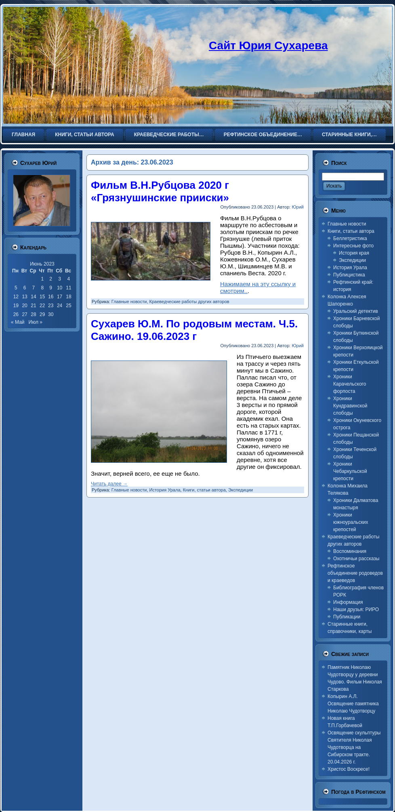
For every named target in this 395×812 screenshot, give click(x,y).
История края (354, 253)
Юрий (298, 207)
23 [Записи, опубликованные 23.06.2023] (50, 305)
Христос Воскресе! (349, 769)
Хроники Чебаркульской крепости (350, 471)
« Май (18, 322)
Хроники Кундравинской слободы (350, 406)
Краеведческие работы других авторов (189, 301)
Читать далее (109, 484)
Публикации (346, 617)
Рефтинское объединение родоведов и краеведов (355, 573)
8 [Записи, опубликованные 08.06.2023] (42, 288)
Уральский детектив (355, 311)
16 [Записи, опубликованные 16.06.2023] (50, 296)
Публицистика (349, 275)
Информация (348, 602)
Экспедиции (240, 489)
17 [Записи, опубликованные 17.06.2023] (59, 296)
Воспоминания (349, 551)
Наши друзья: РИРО (356, 609)
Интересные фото (353, 246)
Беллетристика (350, 238)
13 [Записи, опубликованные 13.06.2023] (24, 296)
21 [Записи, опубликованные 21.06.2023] (33, 305)
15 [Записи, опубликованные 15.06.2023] (42, 296)
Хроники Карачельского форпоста (349, 384)
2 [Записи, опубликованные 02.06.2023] (50, 279)
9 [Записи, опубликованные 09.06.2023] (50, 288)
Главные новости (129, 301)
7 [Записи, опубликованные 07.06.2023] (33, 288)
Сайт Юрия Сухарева (268, 45)
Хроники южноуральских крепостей (350, 522)
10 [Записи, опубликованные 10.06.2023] (59, 288)
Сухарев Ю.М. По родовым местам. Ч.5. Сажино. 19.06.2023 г (194, 330)
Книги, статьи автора (204, 489)
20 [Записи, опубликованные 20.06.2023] (24, 305)
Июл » (35, 322)
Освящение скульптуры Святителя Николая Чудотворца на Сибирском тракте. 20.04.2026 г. (354, 747)
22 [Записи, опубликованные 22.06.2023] (42, 305)
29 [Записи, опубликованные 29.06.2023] (42, 314)
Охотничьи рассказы (356, 558)
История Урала (165, 489)
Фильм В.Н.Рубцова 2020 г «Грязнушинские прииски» (160, 191)
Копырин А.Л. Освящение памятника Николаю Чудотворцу (353, 704)
